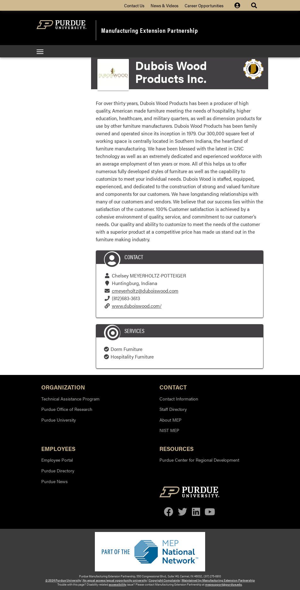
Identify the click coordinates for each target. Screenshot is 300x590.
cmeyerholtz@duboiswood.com (145, 290)
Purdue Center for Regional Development (199, 460)
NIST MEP (169, 430)
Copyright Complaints (164, 580)
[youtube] (210, 512)
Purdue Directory (57, 470)
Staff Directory (173, 409)
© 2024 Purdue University (63, 580)
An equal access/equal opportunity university (115, 580)
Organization (63, 387)
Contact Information (178, 398)
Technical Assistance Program (70, 398)
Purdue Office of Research (66, 409)
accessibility (117, 584)
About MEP (170, 420)
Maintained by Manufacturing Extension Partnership (218, 580)
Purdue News (54, 481)
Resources (176, 448)
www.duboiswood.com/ (137, 305)
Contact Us (134, 5)
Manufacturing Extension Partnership (149, 30)
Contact (173, 387)
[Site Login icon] (240, 5)
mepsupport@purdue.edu (223, 584)
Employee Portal (57, 460)
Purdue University (58, 420)
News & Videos (164, 5)
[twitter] (182, 512)
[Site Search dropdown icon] (254, 5)
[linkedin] (196, 512)
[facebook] (168, 512)
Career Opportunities (204, 5)
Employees (58, 448)
